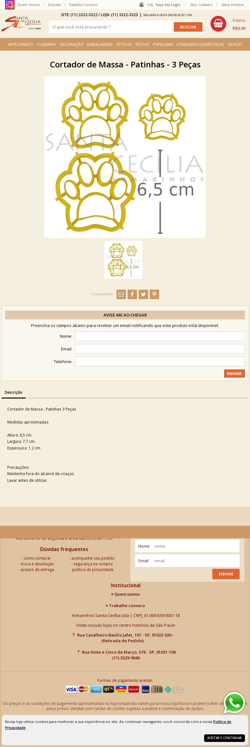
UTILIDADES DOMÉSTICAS (200, 44)
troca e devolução (37, 563)
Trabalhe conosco (125, 605)
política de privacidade (93, 569)
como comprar (37, 558)
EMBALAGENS (100, 44)
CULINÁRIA (46, 44)
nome (144, 546)
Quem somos (126, 594)
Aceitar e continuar (224, 738)
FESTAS (142, 44)
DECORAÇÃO (71, 44)
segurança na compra (93, 563)
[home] (21, 24)
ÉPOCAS (124, 44)
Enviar (226, 574)
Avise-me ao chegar (125, 315)
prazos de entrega (37, 569)
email (143, 560)
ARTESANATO (20, 44)
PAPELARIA (163, 44)
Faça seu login (168, 5)
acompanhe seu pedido (93, 558)
